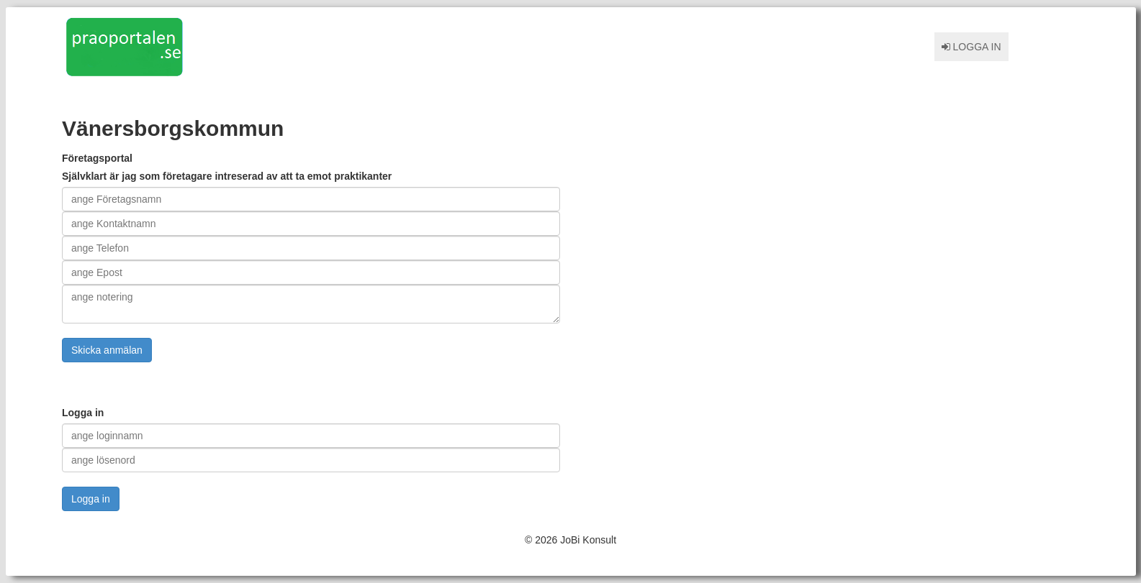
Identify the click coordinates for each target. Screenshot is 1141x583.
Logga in (971, 46)
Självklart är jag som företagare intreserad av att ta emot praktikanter (227, 176)
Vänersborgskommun (173, 128)
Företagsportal (97, 158)
